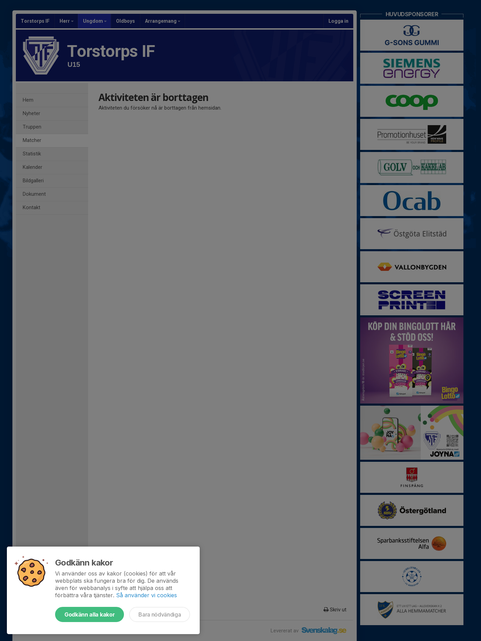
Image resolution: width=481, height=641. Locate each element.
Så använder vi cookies (146, 595)
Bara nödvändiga (159, 614)
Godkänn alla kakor (89, 614)
